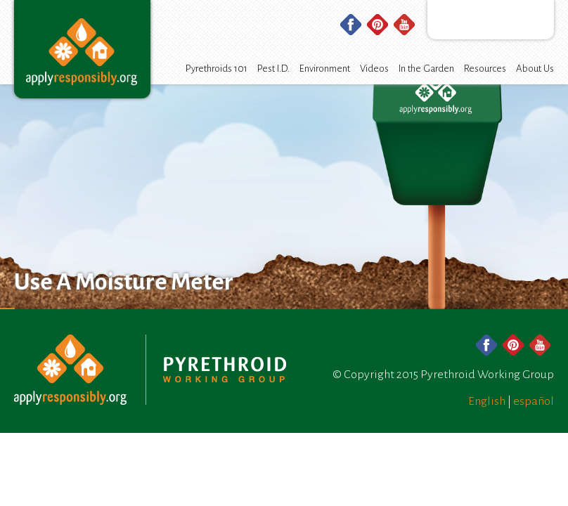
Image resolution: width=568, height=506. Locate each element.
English (486, 401)
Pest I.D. (273, 68)
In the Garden (426, 68)
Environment (324, 68)
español (533, 401)
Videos (374, 68)
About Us (535, 68)
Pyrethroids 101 (216, 68)
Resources (485, 68)
